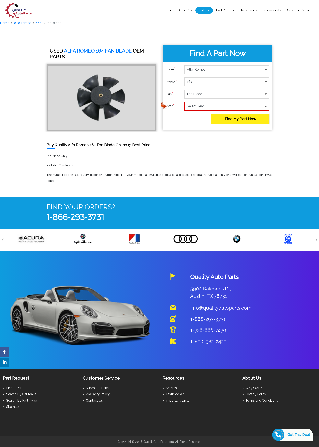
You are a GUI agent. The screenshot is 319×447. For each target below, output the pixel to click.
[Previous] (3, 240)
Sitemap (12, 407)
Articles (171, 388)
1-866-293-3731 (75, 217)
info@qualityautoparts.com (220, 308)
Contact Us (94, 400)
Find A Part (14, 388)
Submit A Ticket (98, 388)
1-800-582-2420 (208, 341)
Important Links (177, 400)
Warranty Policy (98, 394)
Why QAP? (253, 388)
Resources (249, 10)
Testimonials (272, 10)
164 (39, 23)
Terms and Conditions (261, 400)
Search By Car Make (21, 394)
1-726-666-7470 (208, 330)
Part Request (225, 10)
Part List (204, 10)
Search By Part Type (21, 400)
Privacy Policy (255, 394)
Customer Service (299, 10)
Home (168, 10)
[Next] (316, 240)
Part (170, 94)
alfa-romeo (22, 23)
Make (171, 69)
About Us (185, 10)
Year (170, 106)
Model (172, 81)
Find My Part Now (240, 119)
